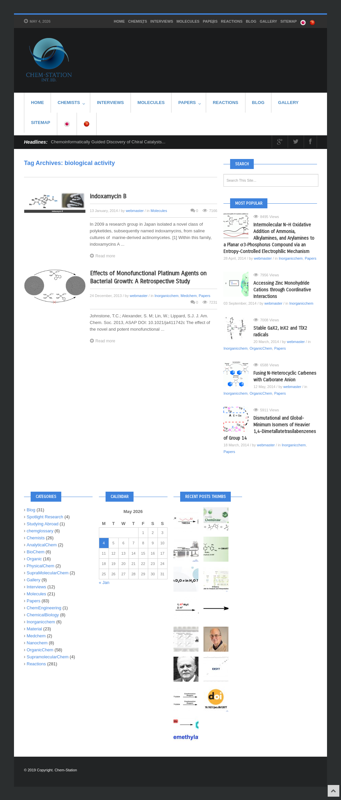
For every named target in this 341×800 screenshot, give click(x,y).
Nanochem (37, 642)
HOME (119, 21)
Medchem (188, 296)
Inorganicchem (166, 296)
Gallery (268, 21)
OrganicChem (260, 348)
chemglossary (40, 530)
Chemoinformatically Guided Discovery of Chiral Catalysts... (108, 141)
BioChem (35, 551)
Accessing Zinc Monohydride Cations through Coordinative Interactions (282, 289)
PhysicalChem (40, 565)
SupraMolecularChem (48, 572)
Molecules (187, 21)
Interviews (162, 21)
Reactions (231, 21)
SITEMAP (288, 21)
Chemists (137, 22)
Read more (102, 255)
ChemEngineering (44, 607)
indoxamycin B (108, 196)
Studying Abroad (42, 523)
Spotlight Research (45, 516)
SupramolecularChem (48, 656)
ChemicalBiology (43, 614)
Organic (34, 558)
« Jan (104, 582)
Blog (251, 21)
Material (34, 628)
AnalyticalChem (42, 544)
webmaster (135, 211)
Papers (210, 22)
